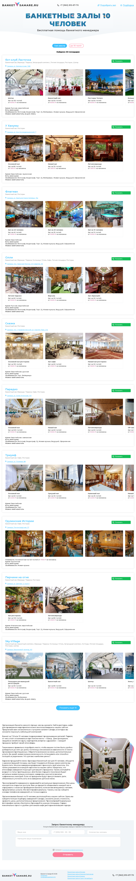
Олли (9, 258)
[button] (131, 84)
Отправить (68, 856)
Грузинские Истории (19, 522)
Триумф (10, 456)
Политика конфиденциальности (48, 876)
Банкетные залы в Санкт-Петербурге (80, 878)
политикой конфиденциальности (72, 851)
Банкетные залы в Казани (76, 876)
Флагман (11, 192)
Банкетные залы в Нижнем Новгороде (80, 874)
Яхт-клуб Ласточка (18, 61)
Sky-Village (12, 642)
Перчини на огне (17, 578)
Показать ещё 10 (68, 709)
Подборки (128, 5)
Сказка (10, 324)
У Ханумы (12, 126)
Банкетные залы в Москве (76, 872)
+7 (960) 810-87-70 (69, 5)
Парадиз (11, 390)
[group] (24, 88)
